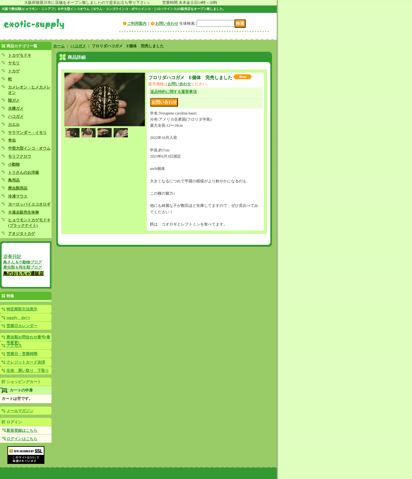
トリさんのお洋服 (23, 172)
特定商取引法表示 (21, 309)
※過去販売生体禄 (23, 212)
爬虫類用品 (17, 188)
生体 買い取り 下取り (27, 370)
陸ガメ (14, 100)
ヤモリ (14, 63)
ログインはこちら (21, 439)
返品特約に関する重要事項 (173, 91)
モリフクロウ (19, 156)
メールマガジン (19, 411)
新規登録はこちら (21, 430)
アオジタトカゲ (21, 233)
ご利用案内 (136, 23)
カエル (14, 124)
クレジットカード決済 (25, 362)
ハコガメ (15, 116)
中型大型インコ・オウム (29, 148)
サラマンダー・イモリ (27, 132)
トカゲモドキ (19, 55)
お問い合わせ (166, 23)
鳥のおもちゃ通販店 (23, 273)
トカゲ (14, 71)
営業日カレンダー (21, 326)
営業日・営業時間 (21, 354)
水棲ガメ (15, 108)
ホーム (59, 46)
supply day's (18, 317)
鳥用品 (14, 180)
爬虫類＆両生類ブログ (22, 267)
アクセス (14, 345)
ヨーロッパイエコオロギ (29, 204)
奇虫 (12, 140)
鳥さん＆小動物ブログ (22, 262)
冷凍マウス (17, 196)
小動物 (14, 164)
